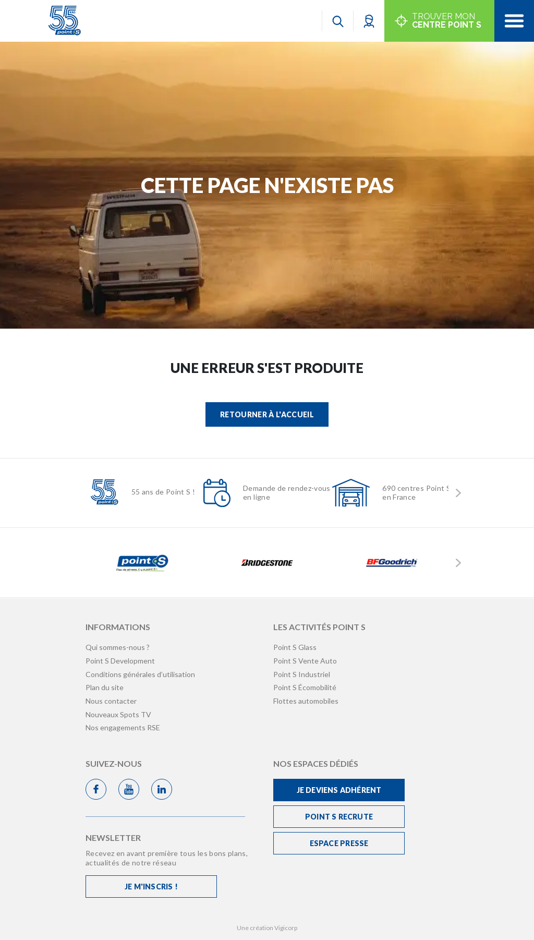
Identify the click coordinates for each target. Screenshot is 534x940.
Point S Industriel (301, 674)
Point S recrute (339, 816)
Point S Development (120, 660)
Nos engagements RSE (123, 727)
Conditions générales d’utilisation (140, 674)
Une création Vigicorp (267, 928)
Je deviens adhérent (339, 790)
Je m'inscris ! (151, 886)
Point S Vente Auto (305, 660)
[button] (368, 20)
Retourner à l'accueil (267, 414)
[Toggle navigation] (514, 21)
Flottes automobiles (305, 700)
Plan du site (105, 687)
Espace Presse (339, 843)
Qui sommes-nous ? (118, 647)
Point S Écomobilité (304, 687)
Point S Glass (295, 647)
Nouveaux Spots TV (118, 714)
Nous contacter (111, 700)
